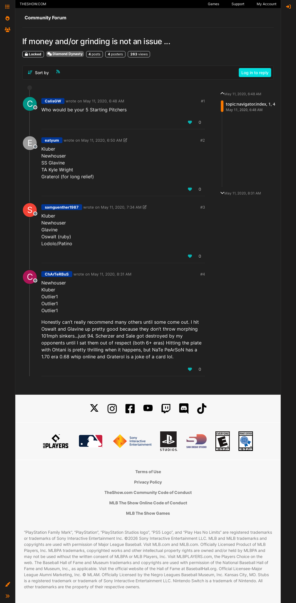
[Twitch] (166, 408)
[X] (94, 408)
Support (238, 4)
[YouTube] (148, 408)
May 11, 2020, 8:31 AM (111, 274)
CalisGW (53, 101)
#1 (203, 101)
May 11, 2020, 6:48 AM (103, 101)
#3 (202, 207)
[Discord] (183, 408)
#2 (202, 140)
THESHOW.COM (33, 4)
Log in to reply (255, 72)
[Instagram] (112, 408)
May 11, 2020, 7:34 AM (121, 207)
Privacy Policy (148, 482)
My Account (266, 4)
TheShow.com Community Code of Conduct (148, 492)
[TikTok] (201, 408)
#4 (202, 274)
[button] (7, 584)
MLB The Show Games (148, 513)
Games (213, 4)
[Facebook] (130, 408)
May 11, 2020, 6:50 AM (101, 140)
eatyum (52, 140)
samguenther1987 (62, 207)
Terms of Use (148, 471)
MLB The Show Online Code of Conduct (148, 502)
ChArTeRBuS (57, 274)
